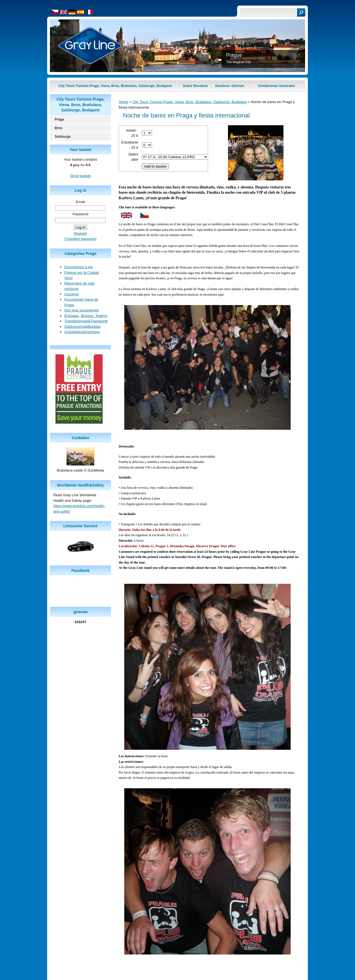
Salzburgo (63, 137)
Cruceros (71, 294)
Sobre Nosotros (195, 86)
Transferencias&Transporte (86, 321)
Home (123, 102)
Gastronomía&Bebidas (82, 326)
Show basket (80, 176)
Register (80, 233)
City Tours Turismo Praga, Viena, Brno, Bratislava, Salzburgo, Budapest (189, 102)
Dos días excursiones (81, 310)
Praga (59, 119)
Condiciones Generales (276, 86)
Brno (58, 128)
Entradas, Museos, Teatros (85, 316)
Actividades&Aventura (82, 332)
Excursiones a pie (78, 267)
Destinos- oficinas (229, 86)
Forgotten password (81, 239)
